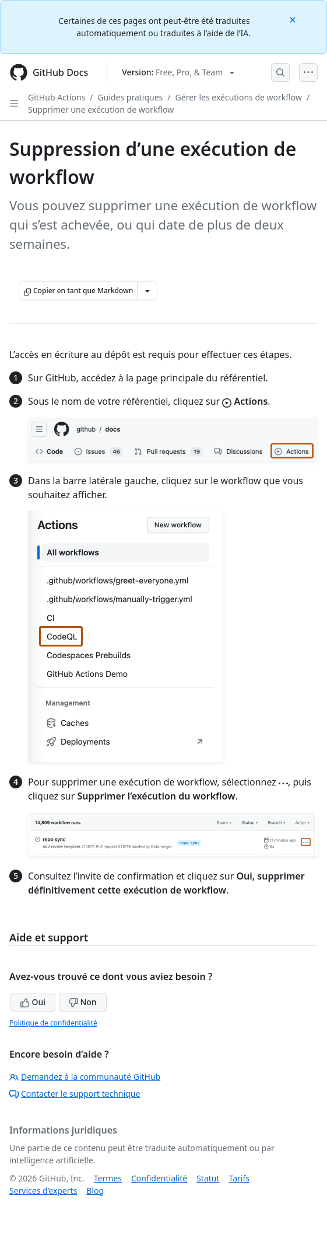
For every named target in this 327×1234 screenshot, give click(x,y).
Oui (32, 1001)
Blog (95, 1190)
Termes (108, 1178)
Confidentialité (159, 1178)
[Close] (293, 19)
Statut (207, 1178)
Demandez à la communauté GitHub (84, 1076)
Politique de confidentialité (53, 1023)
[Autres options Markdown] (147, 290)
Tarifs (239, 1178)
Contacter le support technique (74, 1093)
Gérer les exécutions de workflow (238, 97)
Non (83, 1001)
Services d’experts (43, 1190)
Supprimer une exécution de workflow (101, 109)
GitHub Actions (56, 97)
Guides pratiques (130, 97)
